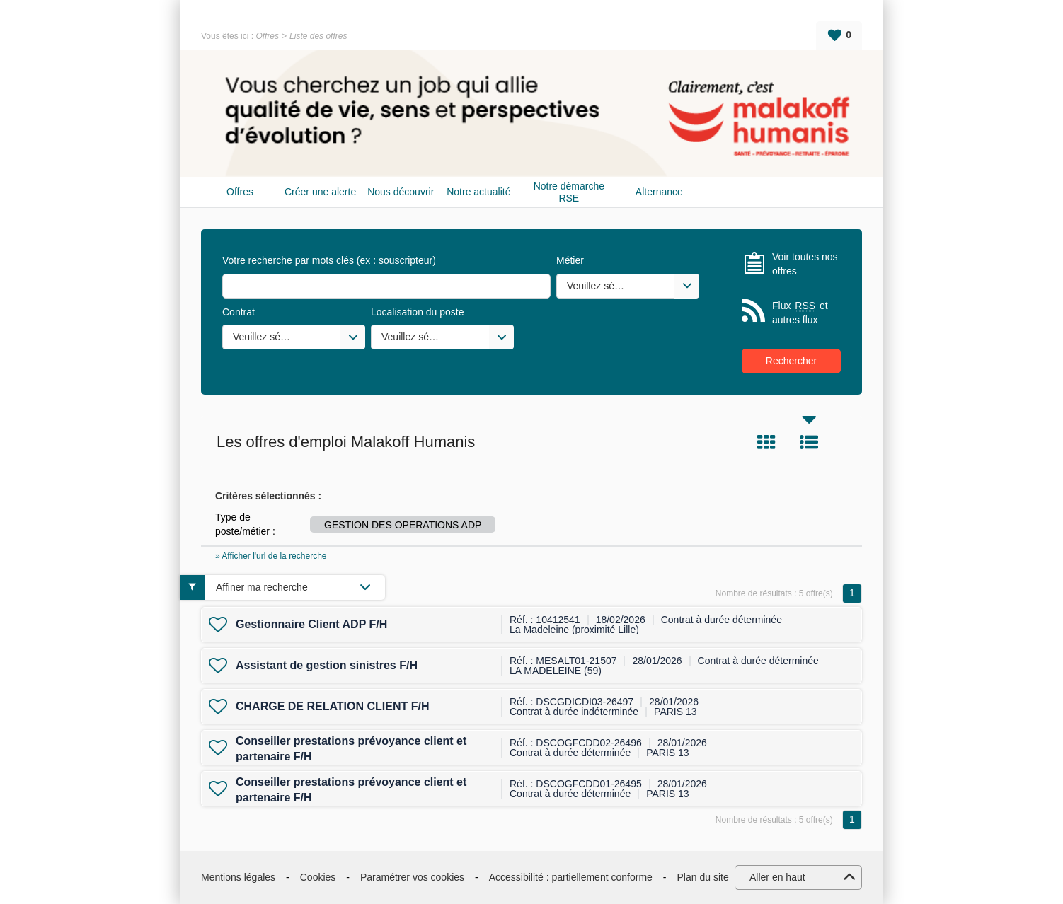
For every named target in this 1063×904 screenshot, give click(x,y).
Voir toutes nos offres (805, 264)
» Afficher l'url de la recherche (271, 556)
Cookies (318, 877)
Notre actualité (478, 191)
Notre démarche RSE (569, 192)
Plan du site (703, 877)
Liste (809, 442)
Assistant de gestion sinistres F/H (327, 665)
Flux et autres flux (800, 312)
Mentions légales (238, 877)
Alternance (659, 191)
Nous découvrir (400, 191)
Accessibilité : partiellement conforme (571, 877)
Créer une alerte (320, 191)
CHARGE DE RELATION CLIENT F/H (332, 706)
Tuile (766, 442)
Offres (267, 36)
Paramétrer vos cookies (412, 877)
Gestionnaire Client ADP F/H (311, 624)
